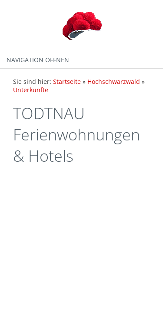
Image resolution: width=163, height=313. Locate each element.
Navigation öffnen (38, 60)
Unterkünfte (30, 90)
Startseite (67, 81)
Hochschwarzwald (113, 81)
